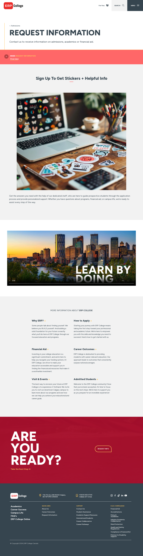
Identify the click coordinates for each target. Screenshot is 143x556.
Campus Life (17, 512)
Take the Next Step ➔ (20, 469)
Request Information (49, 515)
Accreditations (116, 512)
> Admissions (14, 26)
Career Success (18, 509)
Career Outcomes (48, 512)
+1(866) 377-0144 (85, 497)
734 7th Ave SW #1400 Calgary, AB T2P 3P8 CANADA (54, 496)
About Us (45, 509)
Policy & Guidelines (114, 515)
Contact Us (80, 509)
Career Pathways (82, 524)
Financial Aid (115, 509)
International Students (84, 518)
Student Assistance (83, 512)
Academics (16, 506)
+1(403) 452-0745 (85, 495)
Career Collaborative (84, 521)
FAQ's (14, 516)
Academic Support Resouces (86, 515)
